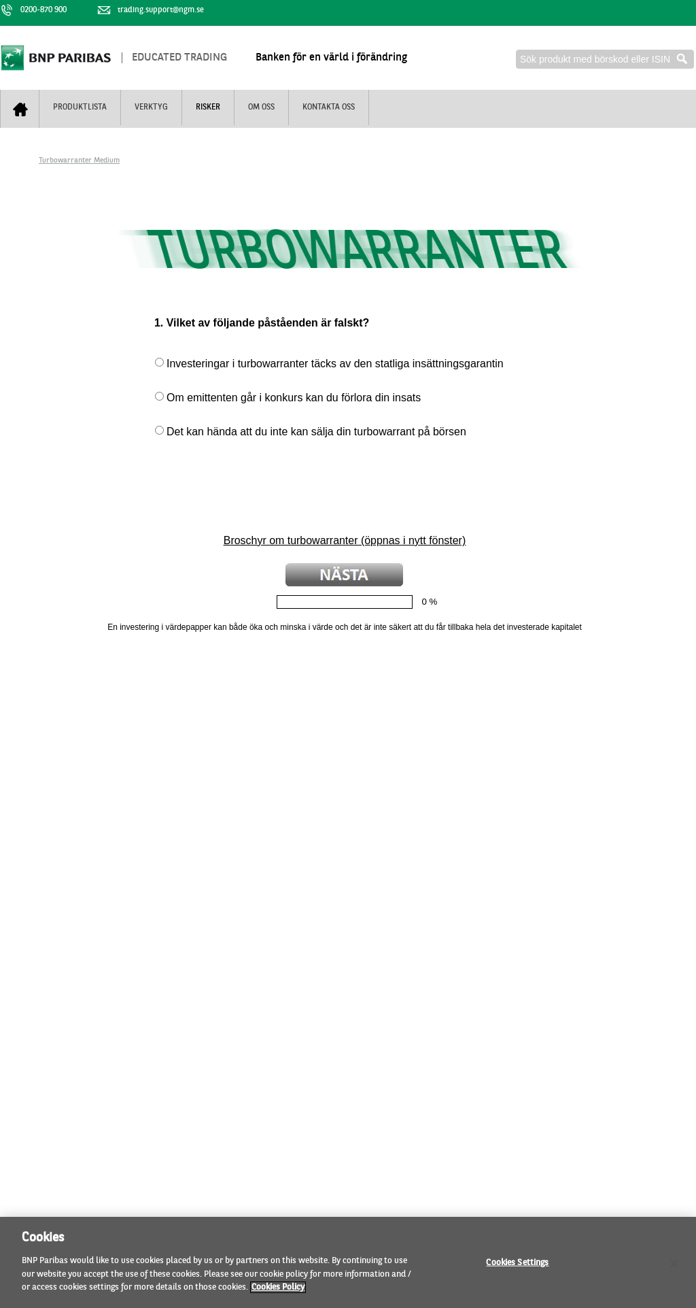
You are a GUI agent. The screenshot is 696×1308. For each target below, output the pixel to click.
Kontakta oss (328, 107)
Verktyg (151, 107)
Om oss (261, 107)
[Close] (674, 1268)
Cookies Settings (517, 1266)
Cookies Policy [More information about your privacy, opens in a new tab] (277, 1292)
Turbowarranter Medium (79, 161)
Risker (208, 107)
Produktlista (80, 107)
